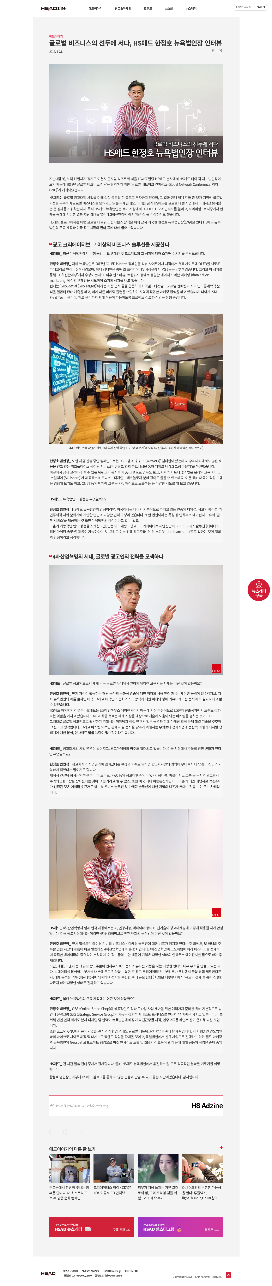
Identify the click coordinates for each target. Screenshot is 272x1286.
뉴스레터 (191, 8)
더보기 (221, 1148)
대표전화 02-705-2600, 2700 (77, 1275)
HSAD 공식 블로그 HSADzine (53, 8)
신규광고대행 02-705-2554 (108, 1275)
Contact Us (131, 1271)
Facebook (213, 50)
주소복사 (220, 50)
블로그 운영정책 (70, 1271)
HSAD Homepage (112, 1271)
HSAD (48, 1270)
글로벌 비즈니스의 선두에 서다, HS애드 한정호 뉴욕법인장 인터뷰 (135, 42)
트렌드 (148, 8)
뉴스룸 (168, 8)
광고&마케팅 (123, 8)
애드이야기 (96, 8)
